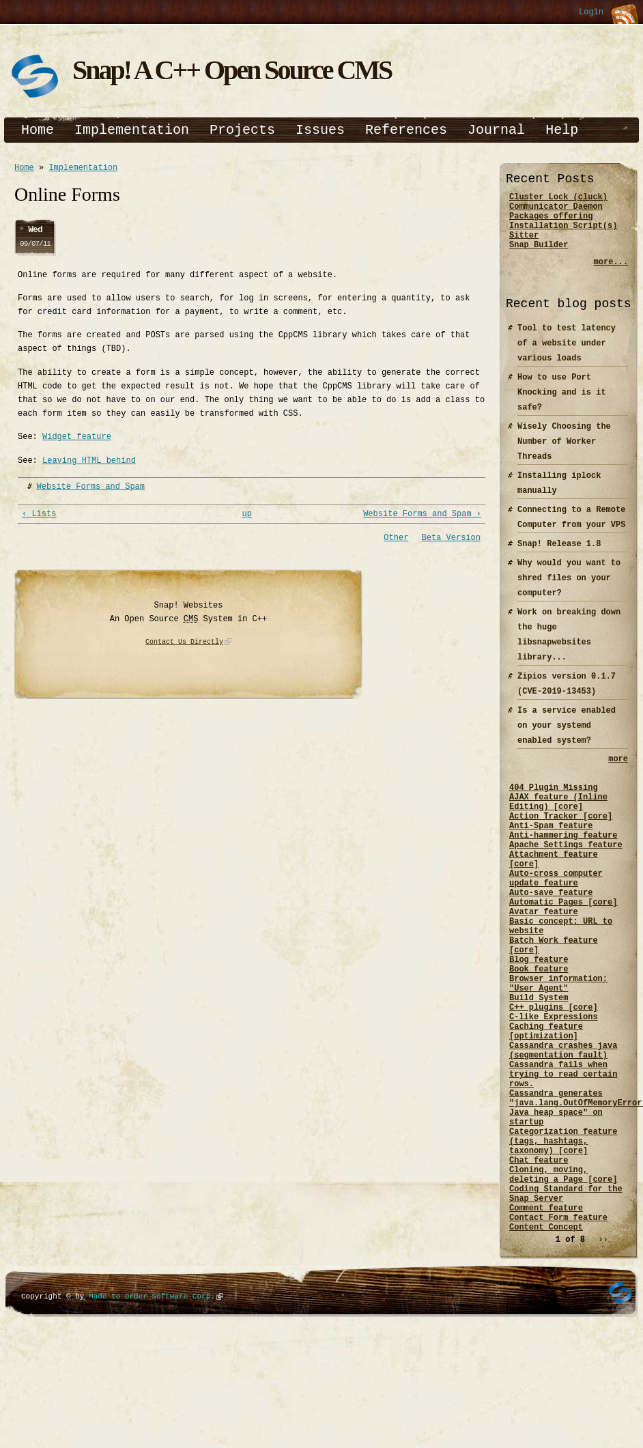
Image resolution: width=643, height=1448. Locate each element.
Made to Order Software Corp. (152, 1407)
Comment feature (546, 1314)
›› (603, 1350)
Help (561, 130)
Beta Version (451, 542)
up (247, 517)
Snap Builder (538, 256)
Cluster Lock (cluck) (558, 198)
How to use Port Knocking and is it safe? (561, 404)
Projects (242, 130)
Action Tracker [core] (560, 838)
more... (611, 274)
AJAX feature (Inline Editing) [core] (558, 820)
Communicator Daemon (556, 210)
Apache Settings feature (566, 873)
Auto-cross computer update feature (556, 913)
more (618, 772)
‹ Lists (39, 517)
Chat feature (538, 1256)
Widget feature (76, 438)
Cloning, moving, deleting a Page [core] (563, 1273)
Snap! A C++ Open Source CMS (231, 70)
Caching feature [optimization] (546, 1099)
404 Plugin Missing (553, 803)
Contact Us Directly (184, 646)
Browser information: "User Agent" (558, 1041)
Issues (320, 130)
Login (591, 12)
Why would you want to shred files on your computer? (568, 590)
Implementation (131, 130)
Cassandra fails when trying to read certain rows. (563, 1151)
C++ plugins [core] (553, 1070)
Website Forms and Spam (91, 488)
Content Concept (546, 1337)
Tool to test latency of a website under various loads (566, 355)
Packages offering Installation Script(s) (563, 227)
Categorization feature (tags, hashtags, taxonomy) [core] (563, 1232)
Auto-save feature (550, 931)
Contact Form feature (558, 1325)
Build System (538, 1058)
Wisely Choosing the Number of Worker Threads (564, 453)
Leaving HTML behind (89, 462)
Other (396, 542)
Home (37, 130)
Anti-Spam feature (550, 849)
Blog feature (538, 1012)
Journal (496, 130)
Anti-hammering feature (563, 861)
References (406, 130)
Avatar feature (543, 954)
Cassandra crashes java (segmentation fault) (563, 1122)
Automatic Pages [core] (563, 942)
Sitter (524, 245)
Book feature (538, 1024)
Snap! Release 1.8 (559, 556)
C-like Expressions (553, 1082)
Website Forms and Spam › (422, 517)
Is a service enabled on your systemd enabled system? (566, 737)
